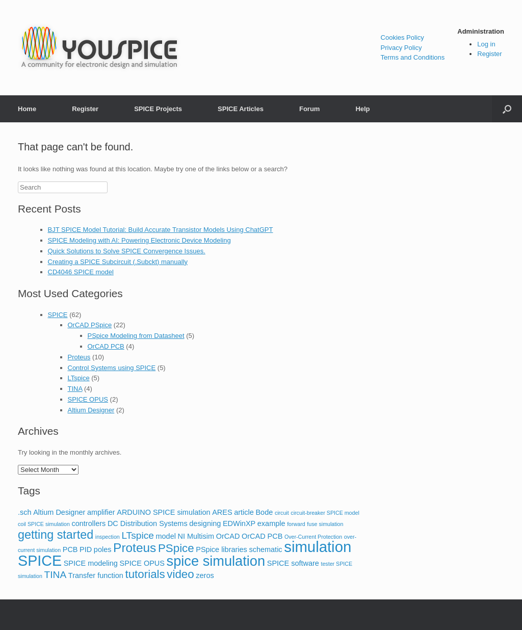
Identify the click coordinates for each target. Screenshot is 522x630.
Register (489, 54)
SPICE (58, 315)
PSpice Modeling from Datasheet (136, 335)
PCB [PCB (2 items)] (70, 549)
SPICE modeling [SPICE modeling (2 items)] (91, 563)
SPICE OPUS (88, 399)
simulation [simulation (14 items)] (317, 546)
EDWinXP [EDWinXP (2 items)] (239, 523)
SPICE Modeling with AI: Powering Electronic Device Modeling (139, 240)
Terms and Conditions (413, 57)
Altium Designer (91, 410)
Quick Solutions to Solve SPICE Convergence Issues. (126, 251)
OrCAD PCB (106, 346)
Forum (309, 109)
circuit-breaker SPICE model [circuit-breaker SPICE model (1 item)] (325, 513)
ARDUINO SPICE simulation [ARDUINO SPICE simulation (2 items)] (163, 512)
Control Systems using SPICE (112, 368)
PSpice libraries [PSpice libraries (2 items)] (221, 549)
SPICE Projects (158, 109)
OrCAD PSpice (90, 325)
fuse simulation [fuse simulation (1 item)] (325, 524)
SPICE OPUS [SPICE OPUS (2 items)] (142, 563)
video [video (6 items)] (180, 574)
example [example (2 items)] (271, 523)
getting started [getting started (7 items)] (55, 534)
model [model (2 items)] (165, 536)
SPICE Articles (241, 109)
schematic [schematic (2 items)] (265, 549)
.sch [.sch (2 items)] (25, 512)
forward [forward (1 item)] (296, 524)
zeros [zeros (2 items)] (205, 575)
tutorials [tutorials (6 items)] (145, 574)
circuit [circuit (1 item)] (282, 513)
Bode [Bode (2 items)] (264, 512)
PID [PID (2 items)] (86, 549)
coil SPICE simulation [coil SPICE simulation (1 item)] (44, 524)
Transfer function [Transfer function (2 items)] (95, 575)
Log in (486, 44)
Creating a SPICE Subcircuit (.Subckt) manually (118, 262)
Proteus (79, 357)
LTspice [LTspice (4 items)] (137, 535)
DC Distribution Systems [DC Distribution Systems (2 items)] (148, 523)
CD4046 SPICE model (81, 272)
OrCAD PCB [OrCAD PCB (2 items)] (262, 536)
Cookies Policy (402, 37)
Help (362, 109)
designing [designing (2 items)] (205, 523)
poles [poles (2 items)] (103, 549)
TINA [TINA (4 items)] (55, 574)
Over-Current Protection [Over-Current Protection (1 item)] (313, 537)
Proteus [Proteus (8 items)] (134, 548)
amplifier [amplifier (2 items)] (101, 512)
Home (27, 109)
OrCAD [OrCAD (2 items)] (228, 536)
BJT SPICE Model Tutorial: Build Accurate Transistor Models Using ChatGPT (160, 229)
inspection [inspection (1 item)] (107, 537)
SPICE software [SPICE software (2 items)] (293, 563)
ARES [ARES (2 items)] (222, 512)
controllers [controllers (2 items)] (89, 523)
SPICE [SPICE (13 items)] (40, 561)
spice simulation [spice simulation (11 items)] (216, 561)
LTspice (79, 378)
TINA (75, 388)
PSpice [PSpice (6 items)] (176, 548)
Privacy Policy (401, 47)
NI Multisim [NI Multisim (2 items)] (196, 536)
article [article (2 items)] (244, 512)
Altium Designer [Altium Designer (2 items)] (59, 512)
